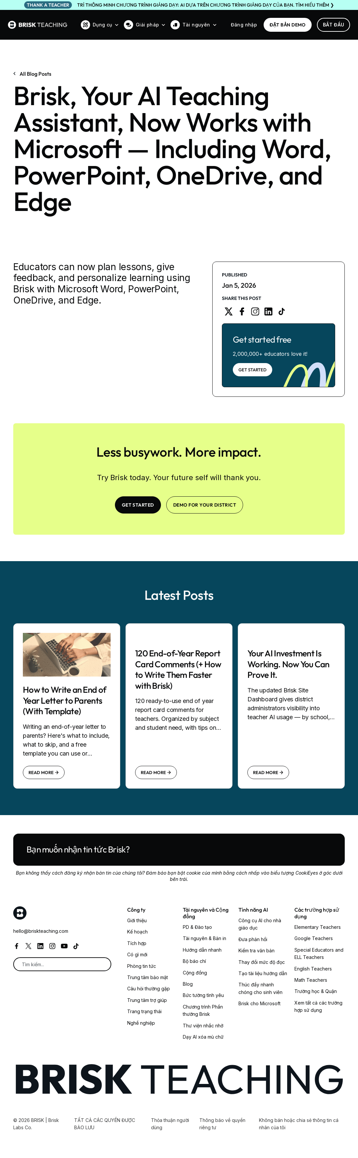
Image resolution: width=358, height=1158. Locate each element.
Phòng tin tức (141, 966)
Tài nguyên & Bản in (204, 938)
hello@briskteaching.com (40, 931)
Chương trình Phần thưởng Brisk (203, 1010)
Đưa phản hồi (252, 939)
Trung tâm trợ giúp (147, 1000)
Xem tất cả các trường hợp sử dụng (318, 1006)
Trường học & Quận (315, 991)
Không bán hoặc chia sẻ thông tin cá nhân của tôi (298, 1123)
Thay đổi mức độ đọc (261, 962)
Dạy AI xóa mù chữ (203, 1037)
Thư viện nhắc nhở (203, 1025)
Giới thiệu (137, 920)
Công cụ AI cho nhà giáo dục (259, 924)
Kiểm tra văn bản (256, 950)
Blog (188, 984)
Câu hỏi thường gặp (148, 988)
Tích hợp (136, 943)
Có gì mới (137, 954)
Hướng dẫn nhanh (202, 950)
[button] (99, 25)
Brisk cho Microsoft (259, 1003)
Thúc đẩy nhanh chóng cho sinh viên (260, 988)
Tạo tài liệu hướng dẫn (262, 973)
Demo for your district (204, 505)
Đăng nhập (244, 24)
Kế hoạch (137, 931)
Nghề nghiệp (141, 1023)
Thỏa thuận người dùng (170, 1123)
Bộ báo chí (194, 961)
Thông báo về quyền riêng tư (222, 1123)
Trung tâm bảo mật (147, 977)
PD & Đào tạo (197, 927)
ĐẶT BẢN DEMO (288, 25)
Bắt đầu (333, 24)
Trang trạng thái (144, 1011)
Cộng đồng (195, 972)
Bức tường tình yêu (203, 995)
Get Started (252, 369)
